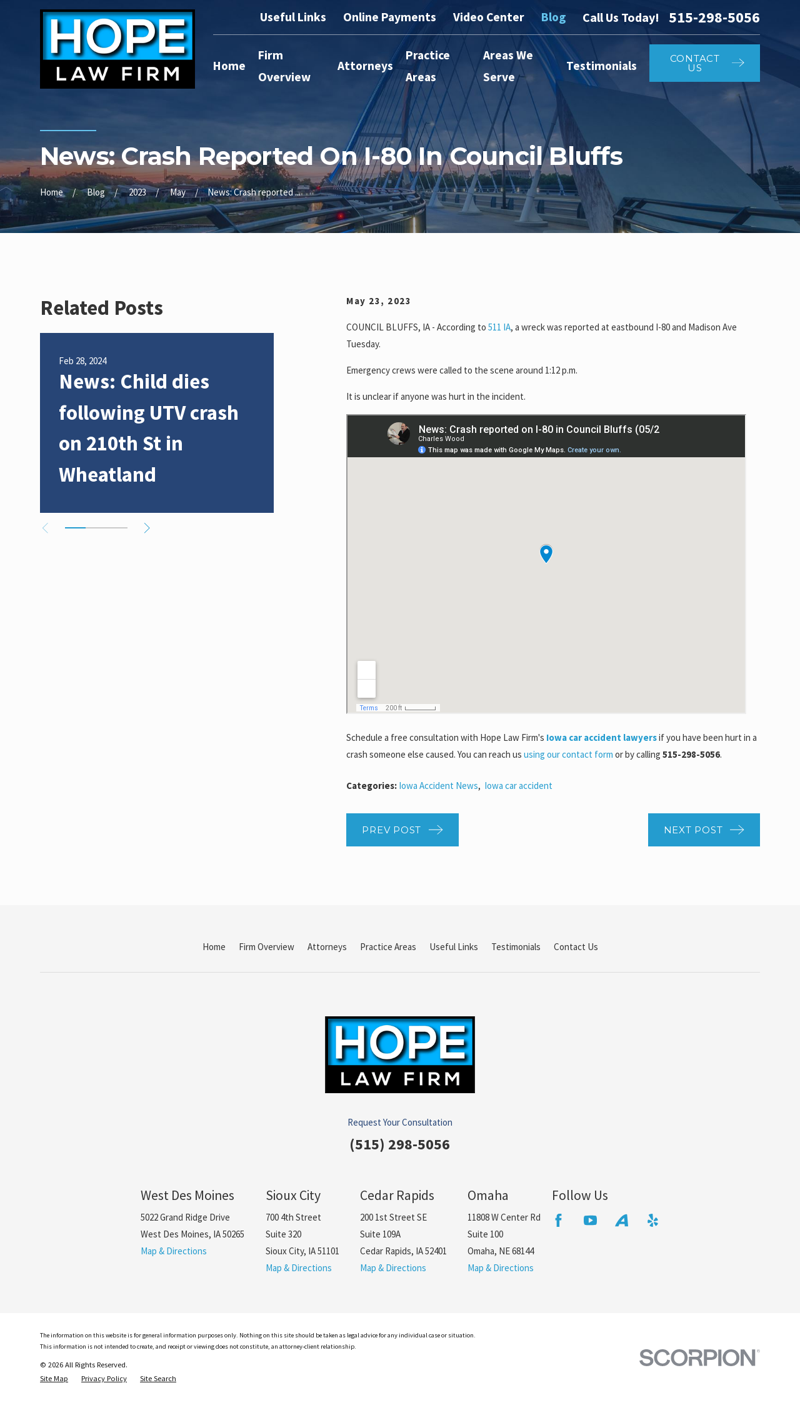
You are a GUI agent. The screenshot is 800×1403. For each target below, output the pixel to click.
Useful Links (293, 16)
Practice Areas (388, 947)
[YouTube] (590, 1220)
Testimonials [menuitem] (601, 65)
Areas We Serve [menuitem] (508, 65)
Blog (553, 16)
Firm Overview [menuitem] (284, 65)
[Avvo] (621, 1220)
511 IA (499, 327)
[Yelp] (652, 1220)
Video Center (488, 16)
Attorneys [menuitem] (365, 65)
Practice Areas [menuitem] (428, 65)
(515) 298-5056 (399, 1144)
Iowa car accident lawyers (601, 737)
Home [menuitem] (229, 65)
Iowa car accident (518, 785)
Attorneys (327, 947)
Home (214, 947)
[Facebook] (558, 1220)
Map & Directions (174, 1251)
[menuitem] (54, 1379)
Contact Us (576, 947)
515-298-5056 (714, 17)
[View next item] (147, 528)
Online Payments (389, 16)
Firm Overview (266, 947)
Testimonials (516, 947)
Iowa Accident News (438, 785)
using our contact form (568, 754)
